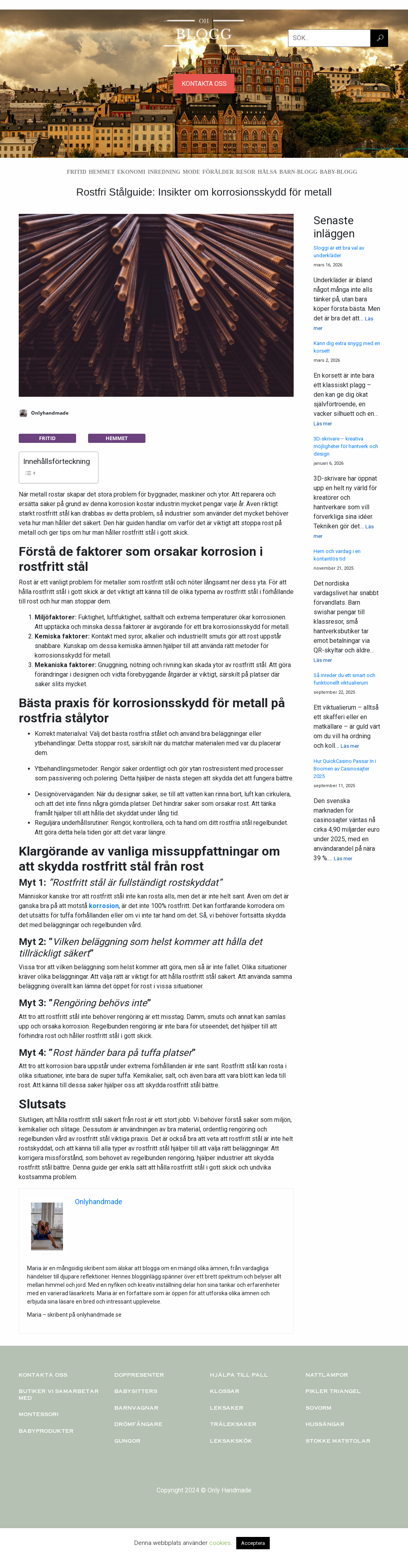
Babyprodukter (46, 1431)
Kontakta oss (43, 1375)
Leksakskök (231, 1441)
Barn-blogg (298, 172)
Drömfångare (138, 1424)
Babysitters (135, 1391)
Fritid (76, 172)
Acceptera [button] (253, 1543)
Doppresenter (139, 1375)
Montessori (39, 1414)
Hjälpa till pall (239, 1375)
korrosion (104, 906)
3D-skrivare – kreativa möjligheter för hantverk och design (346, 446)
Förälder (218, 172)
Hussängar (325, 1424)
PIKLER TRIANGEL (333, 1391)
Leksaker (226, 1408)
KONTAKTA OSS (204, 83)
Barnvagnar (136, 1408)
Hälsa (267, 172)
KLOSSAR (224, 1391)
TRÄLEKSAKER (233, 1424)
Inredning (164, 172)
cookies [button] (220, 1542)
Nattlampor (327, 1375)
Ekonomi (131, 172)
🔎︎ (380, 38)
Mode (191, 172)
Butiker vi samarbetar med (59, 1394)
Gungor (127, 1441)
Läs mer (323, 424)
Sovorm (319, 1408)
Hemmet (102, 172)
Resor (245, 172)
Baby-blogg (338, 172)
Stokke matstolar (338, 1441)
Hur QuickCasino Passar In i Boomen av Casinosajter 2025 (345, 768)
